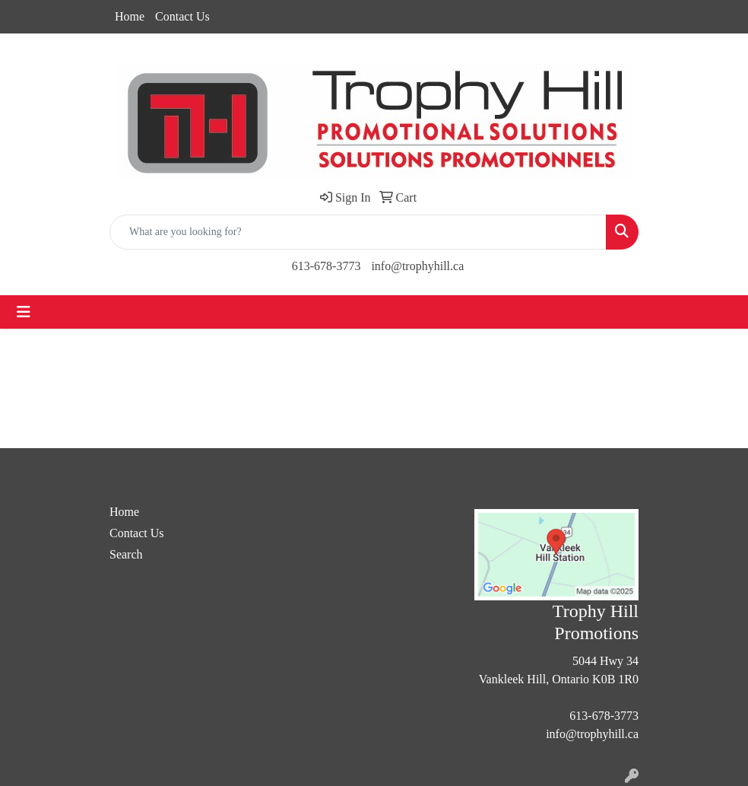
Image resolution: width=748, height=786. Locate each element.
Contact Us (182, 16)
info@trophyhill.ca (417, 265)
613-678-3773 (326, 265)
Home (129, 16)
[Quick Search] (358, 232)
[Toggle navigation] (24, 312)
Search (126, 554)
